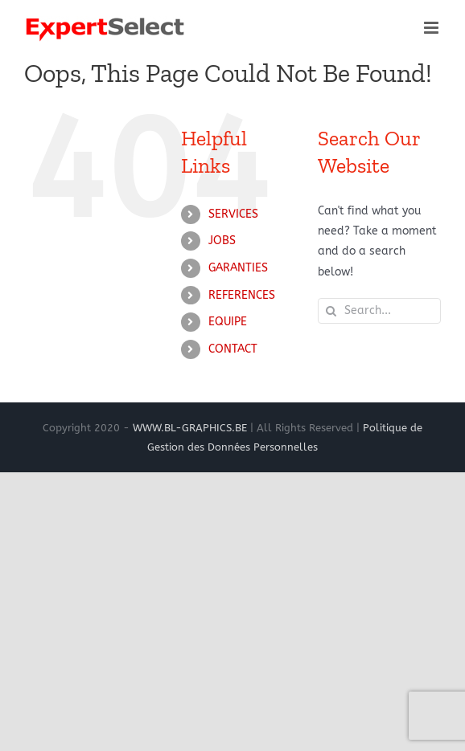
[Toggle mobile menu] (432, 27)
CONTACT (232, 349)
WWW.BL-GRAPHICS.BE (190, 428)
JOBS (222, 240)
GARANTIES (238, 268)
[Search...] (379, 311)
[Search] (331, 311)
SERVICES (233, 214)
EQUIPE (227, 322)
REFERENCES (241, 295)
